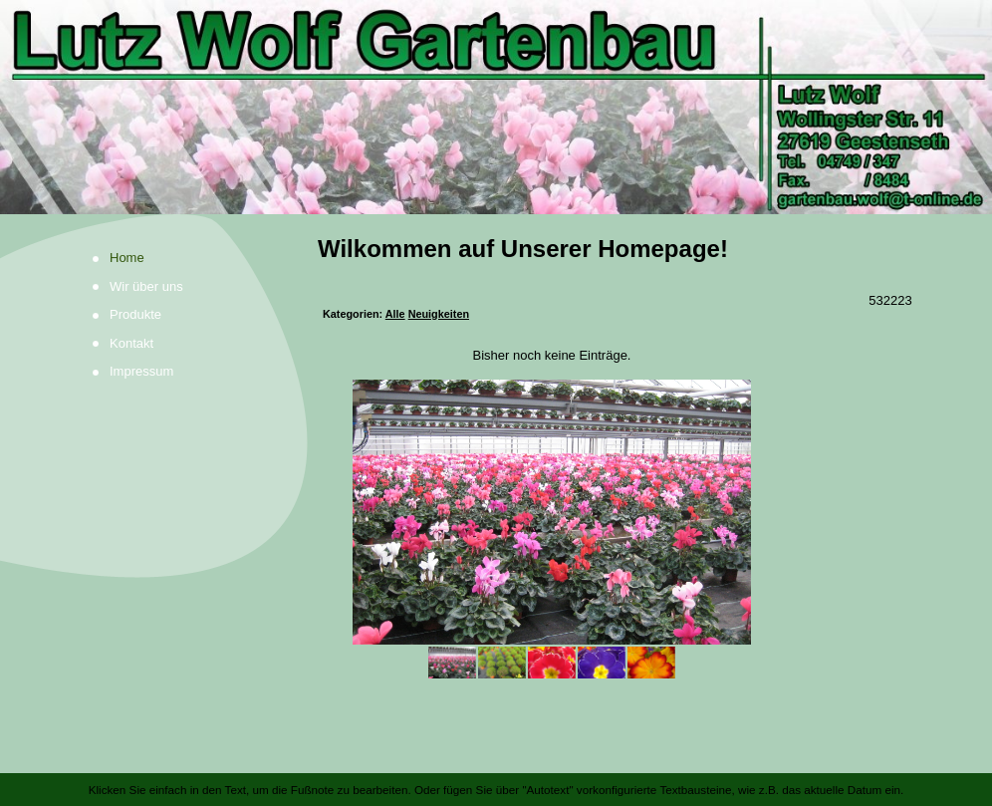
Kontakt (131, 343)
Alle (395, 314)
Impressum (141, 371)
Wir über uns (146, 286)
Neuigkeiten (438, 314)
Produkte (135, 314)
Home (127, 257)
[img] (496, 107)
